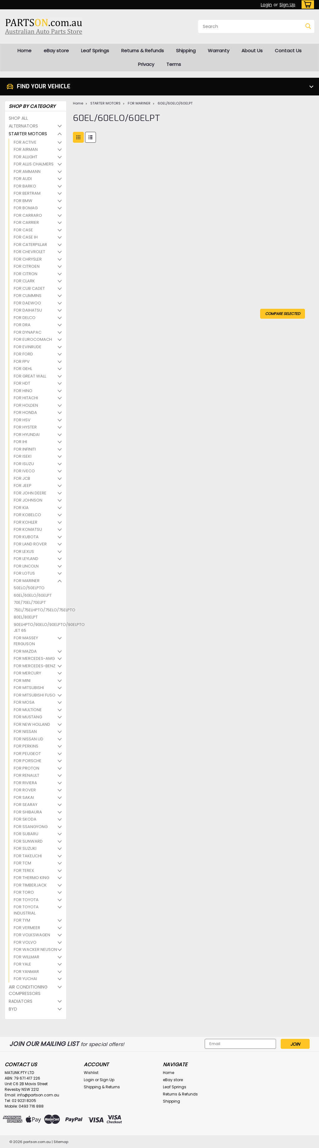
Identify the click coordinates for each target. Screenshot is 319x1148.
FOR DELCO (25, 318)
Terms (173, 64)
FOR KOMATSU (28, 529)
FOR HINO (23, 391)
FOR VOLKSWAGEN (32, 935)
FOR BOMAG (26, 208)
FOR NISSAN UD (28, 739)
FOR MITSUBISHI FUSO (34, 695)
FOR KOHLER (25, 522)
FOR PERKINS (26, 746)
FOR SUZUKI (25, 848)
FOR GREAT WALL (30, 376)
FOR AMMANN (27, 171)
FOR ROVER (25, 790)
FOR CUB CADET (29, 288)
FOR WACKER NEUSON (35, 949)
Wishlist (91, 1072)
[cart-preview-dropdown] (306, 4)
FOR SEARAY (25, 805)
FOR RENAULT (26, 775)
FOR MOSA (24, 702)
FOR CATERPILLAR (30, 245)
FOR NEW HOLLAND (32, 724)
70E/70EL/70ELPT (30, 602)
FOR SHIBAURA (28, 812)
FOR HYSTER (25, 427)
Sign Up (287, 5)
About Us (252, 50)
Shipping (186, 50)
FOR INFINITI (25, 449)
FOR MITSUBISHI (29, 688)
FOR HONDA (25, 412)
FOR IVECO (24, 471)
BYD (13, 1009)
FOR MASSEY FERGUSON (26, 641)
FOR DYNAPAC (27, 332)
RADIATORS (20, 1001)
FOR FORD (23, 354)
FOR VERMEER (27, 928)
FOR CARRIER (26, 222)
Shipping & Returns (102, 1087)
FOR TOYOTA (26, 900)
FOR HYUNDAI (27, 434)
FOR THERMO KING (31, 878)
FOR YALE (22, 964)
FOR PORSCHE (27, 761)
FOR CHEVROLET (29, 252)
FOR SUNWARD (28, 841)
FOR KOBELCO (27, 515)
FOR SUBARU (26, 834)
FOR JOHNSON (28, 500)
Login (266, 5)
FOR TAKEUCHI (28, 856)
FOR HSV (22, 420)
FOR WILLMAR (26, 957)
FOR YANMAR (26, 971)
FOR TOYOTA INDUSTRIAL (26, 910)
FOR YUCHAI (25, 979)
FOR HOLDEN (26, 405)
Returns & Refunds (142, 50)
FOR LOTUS (24, 573)
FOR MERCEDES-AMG (34, 658)
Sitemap (61, 1141)
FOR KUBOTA (26, 537)
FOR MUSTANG (28, 717)
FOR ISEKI (22, 456)
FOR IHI (20, 442)
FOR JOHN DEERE (30, 493)
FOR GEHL (23, 369)
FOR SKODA (25, 819)
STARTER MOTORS (28, 134)
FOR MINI (22, 680)
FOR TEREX (24, 870)
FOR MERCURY (27, 673)
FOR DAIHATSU (28, 310)
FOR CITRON (25, 274)
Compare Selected (282, 313)
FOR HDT (22, 383)
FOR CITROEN (27, 266)
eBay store (56, 50)
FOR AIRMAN (26, 149)
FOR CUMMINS (27, 296)
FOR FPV (22, 361)
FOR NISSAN (25, 731)
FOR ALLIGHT (25, 157)
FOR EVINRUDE (27, 347)
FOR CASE (23, 230)
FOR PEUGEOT (27, 754)
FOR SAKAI (24, 797)
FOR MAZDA (25, 651)
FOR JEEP (22, 485)
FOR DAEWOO (27, 303)
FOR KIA (21, 508)
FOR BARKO (25, 186)
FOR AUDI (23, 179)
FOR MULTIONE (28, 710)
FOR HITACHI (26, 398)
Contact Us (288, 50)
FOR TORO (24, 892)
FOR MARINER (27, 581)
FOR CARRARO (28, 215)
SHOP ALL (18, 118)
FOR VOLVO (25, 942)
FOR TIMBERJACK (30, 885)
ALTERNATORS (23, 126)
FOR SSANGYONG (31, 827)
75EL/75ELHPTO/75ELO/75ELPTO (37, 610)
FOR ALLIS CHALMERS (34, 164)
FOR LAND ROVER (30, 544)
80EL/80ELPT (26, 617)
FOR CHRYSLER (28, 259)
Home (24, 50)
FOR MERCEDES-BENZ (34, 666)
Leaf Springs (95, 50)
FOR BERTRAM (27, 193)
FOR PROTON (26, 768)
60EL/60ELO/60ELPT (33, 595)
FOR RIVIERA (25, 783)
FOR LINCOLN (26, 566)
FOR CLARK (24, 281)
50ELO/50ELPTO (29, 588)
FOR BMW (23, 201)
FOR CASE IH (26, 237)
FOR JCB (22, 478)
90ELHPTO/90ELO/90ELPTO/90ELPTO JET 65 (37, 628)
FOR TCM (22, 863)
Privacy (146, 64)
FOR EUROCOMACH (33, 339)
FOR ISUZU (24, 464)
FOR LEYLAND (26, 559)
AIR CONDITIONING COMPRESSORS (28, 990)
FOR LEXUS (24, 551)
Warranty (218, 50)
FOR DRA (22, 325)
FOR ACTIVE (25, 142)
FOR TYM (22, 920)
